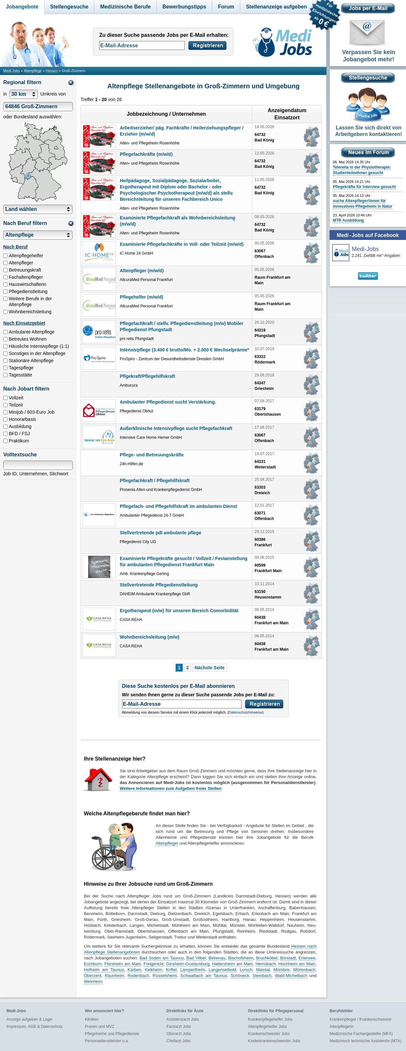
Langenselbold (222, 969)
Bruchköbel (266, 957)
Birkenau (217, 957)
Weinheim (93, 981)
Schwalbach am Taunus (203, 975)
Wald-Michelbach (291, 975)
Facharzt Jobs (178, 1026)
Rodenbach (138, 975)
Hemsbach (266, 963)
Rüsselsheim (165, 975)
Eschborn (93, 963)
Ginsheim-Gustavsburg (188, 963)
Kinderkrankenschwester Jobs (274, 1041)
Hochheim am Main (296, 963)
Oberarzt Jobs (178, 1033)
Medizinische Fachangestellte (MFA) (361, 1033)
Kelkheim (153, 969)
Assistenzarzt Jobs (182, 1019)
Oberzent (92, 975)
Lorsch (246, 969)
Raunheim (114, 975)
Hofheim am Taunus (104, 969)
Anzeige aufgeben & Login (30, 1019)
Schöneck (239, 975)
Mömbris (281, 969)
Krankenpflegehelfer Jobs (270, 1019)
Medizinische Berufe (125, 6)
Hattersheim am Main (232, 963)
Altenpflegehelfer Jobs (267, 1026)
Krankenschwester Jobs (268, 1033)
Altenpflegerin (341, 1026)
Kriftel (171, 969)
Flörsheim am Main (122, 963)
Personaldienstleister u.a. (107, 1041)
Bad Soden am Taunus (162, 957)
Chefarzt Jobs (178, 1041)
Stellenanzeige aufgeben (276, 6)
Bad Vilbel (196, 957)
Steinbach (262, 975)
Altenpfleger (167, 843)
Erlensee (307, 957)
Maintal (263, 969)
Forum (226, 6)
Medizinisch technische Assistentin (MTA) (365, 1041)
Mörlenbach (304, 969)
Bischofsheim (240, 957)
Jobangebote (22, 6)
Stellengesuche (69, 6)
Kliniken (92, 1019)
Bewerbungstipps (184, 6)
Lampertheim (192, 969)
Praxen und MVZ (99, 1026)
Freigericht (154, 963)
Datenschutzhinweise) (246, 712)
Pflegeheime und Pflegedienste (112, 1033)
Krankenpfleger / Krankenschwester (361, 1019)
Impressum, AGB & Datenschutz (35, 1026)
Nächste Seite (210, 667)
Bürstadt (288, 957)
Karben (134, 969)
